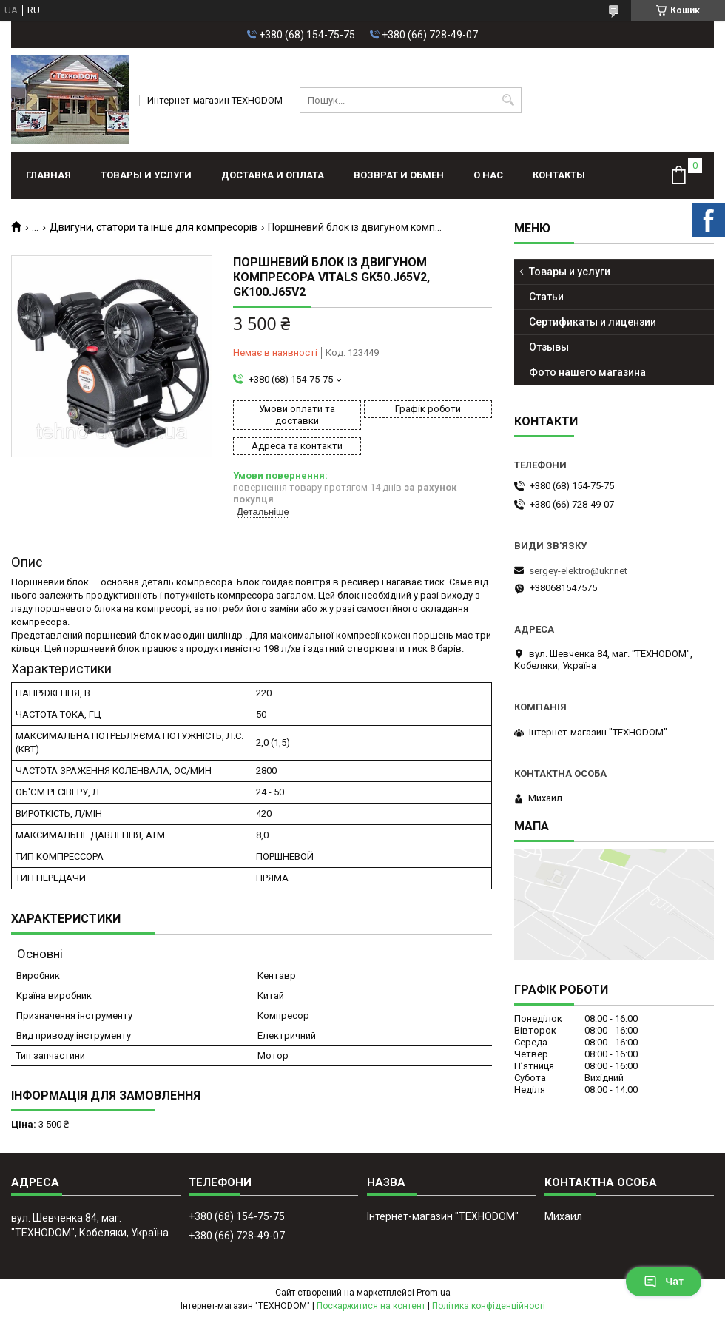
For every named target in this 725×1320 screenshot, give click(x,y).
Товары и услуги (146, 175)
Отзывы (549, 347)
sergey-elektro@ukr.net (578, 570)
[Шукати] (509, 100)
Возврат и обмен (399, 175)
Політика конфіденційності (488, 1306)
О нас (488, 175)
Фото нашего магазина (587, 372)
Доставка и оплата (272, 175)
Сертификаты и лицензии (592, 322)
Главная (48, 175)
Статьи (546, 297)
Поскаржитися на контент (371, 1306)
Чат (664, 1281)
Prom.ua (434, 1292)
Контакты (559, 175)
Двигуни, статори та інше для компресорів (153, 227)
